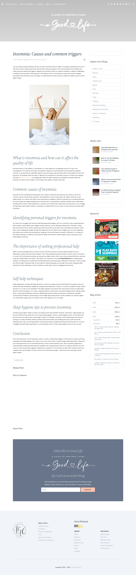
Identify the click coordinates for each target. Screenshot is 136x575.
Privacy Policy (105, 548)
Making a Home (106, 540)
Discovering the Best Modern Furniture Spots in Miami (106, 344)
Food (94, 89)
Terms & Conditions (107, 545)
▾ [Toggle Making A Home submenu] (16, 4)
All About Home (98, 69)
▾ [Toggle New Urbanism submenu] (34, 4)
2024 (94, 312)
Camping (95, 101)
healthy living (18, 360)
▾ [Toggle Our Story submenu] (51, 4)
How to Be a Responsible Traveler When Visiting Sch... (107, 338)
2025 (94, 307)
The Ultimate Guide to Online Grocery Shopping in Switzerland (110, 170)
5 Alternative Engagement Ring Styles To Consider (107, 354)
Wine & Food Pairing (99, 105)
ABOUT (48, 4)
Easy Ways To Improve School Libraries (106, 359)
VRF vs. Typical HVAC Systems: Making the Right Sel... (106, 327)
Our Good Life (76, 567)
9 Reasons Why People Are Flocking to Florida (106, 349)
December (96, 320)
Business (40, 4)
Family (95, 77)
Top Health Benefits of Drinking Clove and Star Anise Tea (109, 148)
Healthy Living (97, 81)
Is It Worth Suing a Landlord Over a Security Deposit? (110, 191)
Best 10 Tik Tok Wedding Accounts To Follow (110, 159)
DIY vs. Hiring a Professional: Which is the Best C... (107, 333)
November (96, 323)
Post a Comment (41, 59)
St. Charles (96, 121)
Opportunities (60, 4)
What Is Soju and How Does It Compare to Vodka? (111, 180)
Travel (94, 97)
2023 (94, 316)
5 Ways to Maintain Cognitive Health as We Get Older (107, 363)
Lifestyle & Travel (26, 4)
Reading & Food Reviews (100, 109)
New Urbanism (105, 543)
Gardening (96, 117)
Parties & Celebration (99, 113)
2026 (94, 303)
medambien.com (26, 177)
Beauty (95, 85)
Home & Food (11, 4)
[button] (84, 60)
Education (96, 93)
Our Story (104, 537)
